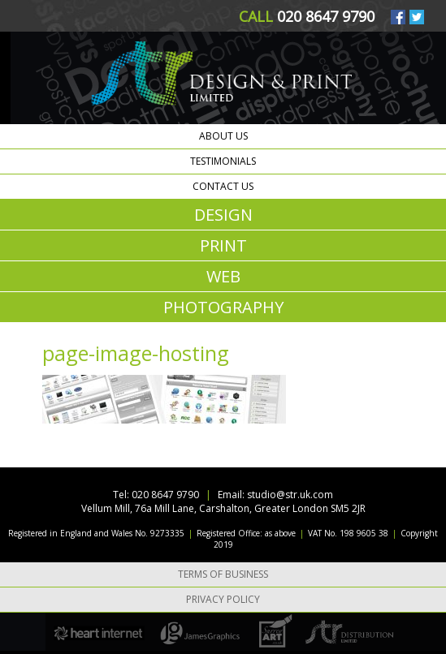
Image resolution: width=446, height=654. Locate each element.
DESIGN (223, 215)
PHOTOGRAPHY (223, 307)
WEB (223, 276)
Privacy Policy (223, 599)
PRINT (223, 245)
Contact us (223, 186)
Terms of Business (223, 574)
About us (223, 136)
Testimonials (223, 161)
